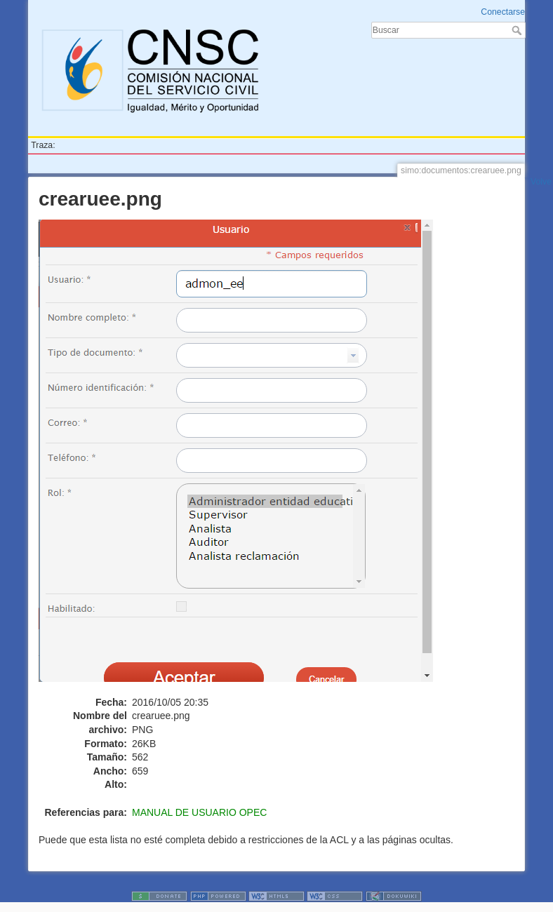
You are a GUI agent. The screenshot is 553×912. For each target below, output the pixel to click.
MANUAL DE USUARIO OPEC (199, 812)
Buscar (518, 30)
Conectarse (503, 12)
